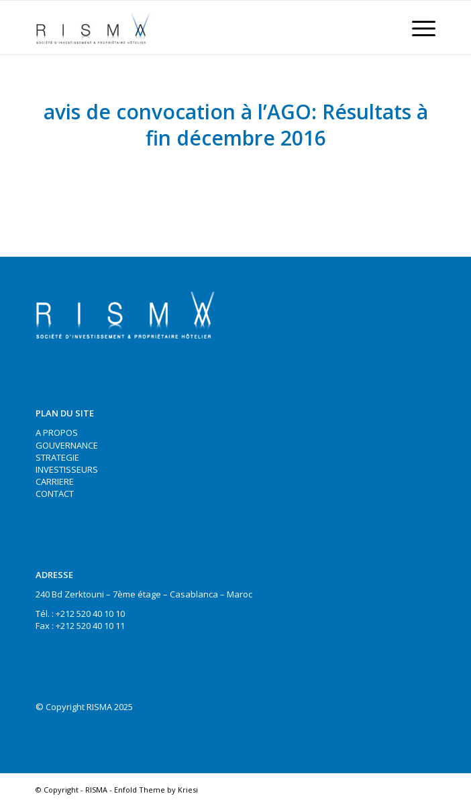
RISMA (96, 790)
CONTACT (55, 493)
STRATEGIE (57, 457)
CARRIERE (55, 481)
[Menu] (417, 27)
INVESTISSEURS (67, 469)
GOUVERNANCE (67, 445)
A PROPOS (57, 432)
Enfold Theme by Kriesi (156, 790)
